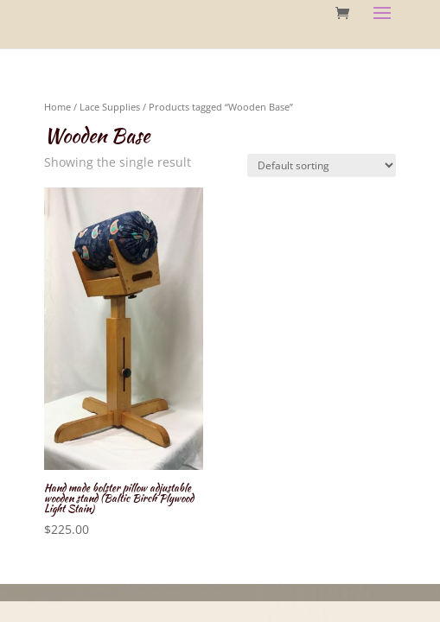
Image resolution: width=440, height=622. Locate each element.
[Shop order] (321, 165)
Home (57, 106)
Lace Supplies (110, 106)
